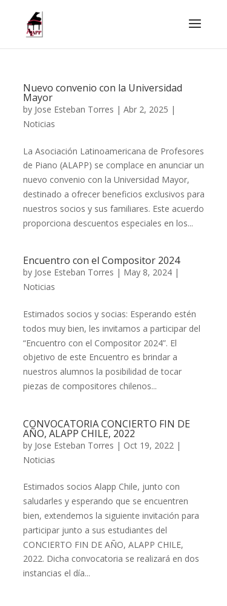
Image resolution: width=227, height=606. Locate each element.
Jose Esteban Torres (74, 109)
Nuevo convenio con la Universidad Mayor (102, 92)
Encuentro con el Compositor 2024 (101, 260)
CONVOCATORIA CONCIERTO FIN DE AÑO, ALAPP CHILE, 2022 (106, 428)
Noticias (39, 124)
